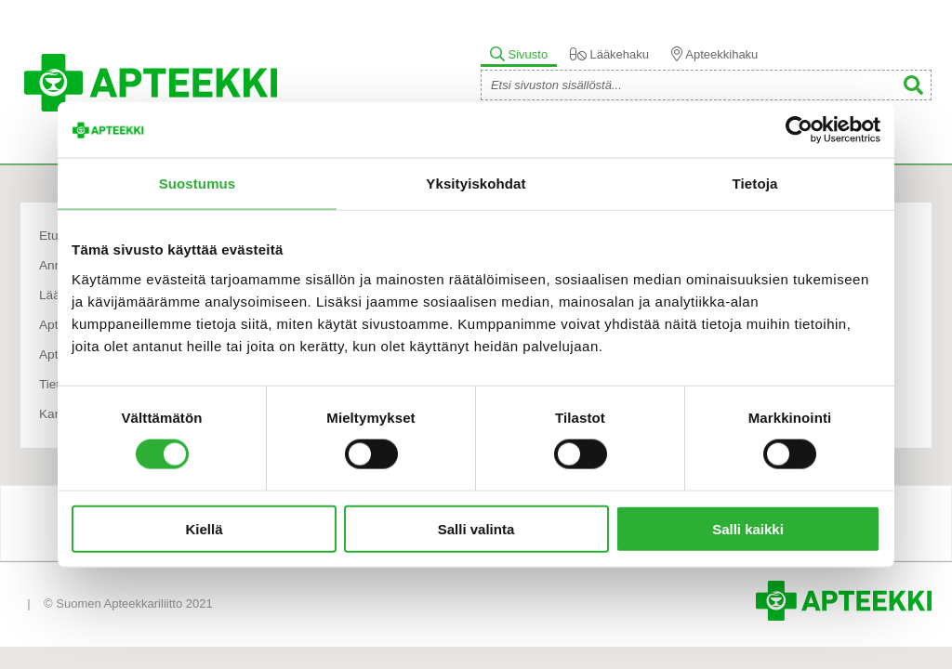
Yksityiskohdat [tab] (475, 183)
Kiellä (203, 528)
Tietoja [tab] (755, 183)
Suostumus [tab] (197, 183)
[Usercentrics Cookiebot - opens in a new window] (799, 130)
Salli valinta (476, 528)
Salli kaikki (748, 528)
